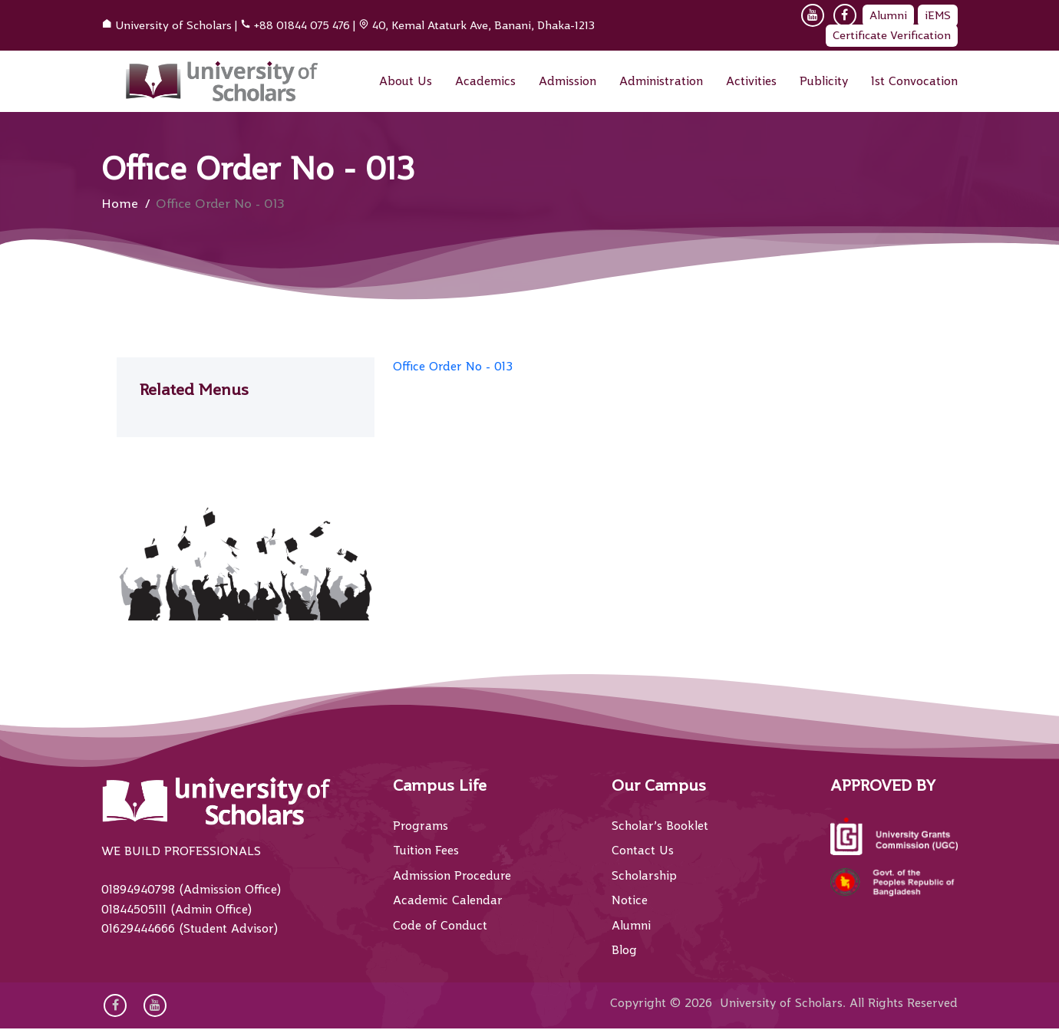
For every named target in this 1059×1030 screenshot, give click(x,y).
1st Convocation (914, 81)
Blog (624, 950)
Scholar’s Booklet (660, 826)
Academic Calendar (448, 900)
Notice (630, 900)
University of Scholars (173, 25)
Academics (485, 81)
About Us (405, 81)
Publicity (824, 81)
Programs (420, 826)
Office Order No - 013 (453, 366)
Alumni (888, 15)
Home (119, 204)
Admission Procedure (452, 876)
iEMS (938, 15)
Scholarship (644, 876)
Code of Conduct (440, 925)
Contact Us (643, 850)
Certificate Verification (892, 35)
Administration (661, 81)
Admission (567, 81)
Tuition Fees (426, 850)
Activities (751, 81)
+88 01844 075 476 (302, 25)
